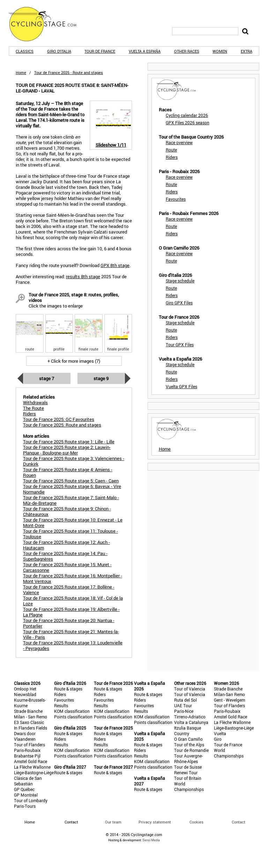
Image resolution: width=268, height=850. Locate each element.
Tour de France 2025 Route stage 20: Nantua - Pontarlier (68, 623)
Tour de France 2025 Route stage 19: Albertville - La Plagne (71, 612)
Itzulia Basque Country (187, 730)
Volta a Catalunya (191, 722)
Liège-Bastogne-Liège (34, 772)
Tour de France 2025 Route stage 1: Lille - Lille (68, 441)
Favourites (176, 199)
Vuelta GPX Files (181, 386)
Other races (186, 51)
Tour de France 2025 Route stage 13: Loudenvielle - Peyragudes (72, 645)
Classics (25, 51)
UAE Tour (183, 705)
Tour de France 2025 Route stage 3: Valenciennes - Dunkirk (73, 461)
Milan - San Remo (30, 716)
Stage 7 (46, 378)
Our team (113, 822)
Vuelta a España (145, 51)
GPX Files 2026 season (187, 122)
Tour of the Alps (189, 744)
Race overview (179, 142)
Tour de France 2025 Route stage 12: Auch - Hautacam (66, 545)
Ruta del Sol (185, 700)
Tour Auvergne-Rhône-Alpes (188, 758)
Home (21, 72)
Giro (218, 739)
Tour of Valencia (189, 689)
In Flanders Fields (30, 728)
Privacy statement (155, 822)
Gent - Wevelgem (229, 700)
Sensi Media (151, 840)
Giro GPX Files (179, 302)
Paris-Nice (183, 711)
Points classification (73, 716)
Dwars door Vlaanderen (25, 736)
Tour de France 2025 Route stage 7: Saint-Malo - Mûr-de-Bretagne (71, 500)
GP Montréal (26, 795)
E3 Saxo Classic (29, 722)
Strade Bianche (28, 711)
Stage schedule (180, 280)
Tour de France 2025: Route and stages (62, 425)
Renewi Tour (186, 772)
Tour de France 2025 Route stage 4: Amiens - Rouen (67, 472)
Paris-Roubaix (27, 750)
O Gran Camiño (188, 739)
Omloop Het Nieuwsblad (25, 691)
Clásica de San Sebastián (28, 780)
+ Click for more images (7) (73, 361)
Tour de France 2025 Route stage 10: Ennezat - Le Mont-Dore (72, 523)
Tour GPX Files (180, 344)
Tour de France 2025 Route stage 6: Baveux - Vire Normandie (72, 489)
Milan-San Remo (229, 694)
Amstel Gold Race (30, 761)
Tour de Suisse (188, 767)
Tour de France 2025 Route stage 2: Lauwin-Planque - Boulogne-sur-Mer (67, 450)
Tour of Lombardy (30, 800)
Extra (246, 51)
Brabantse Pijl (27, 756)
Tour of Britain (187, 778)
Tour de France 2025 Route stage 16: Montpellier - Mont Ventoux (72, 578)
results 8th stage (83, 276)
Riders (172, 157)
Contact (238, 822)
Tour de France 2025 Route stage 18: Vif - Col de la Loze (73, 601)
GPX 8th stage (114, 265)
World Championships (189, 786)
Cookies (196, 822)
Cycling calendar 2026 (187, 115)
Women (220, 51)
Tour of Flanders (29, 744)
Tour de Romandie (191, 750)
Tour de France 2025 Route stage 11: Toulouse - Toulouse (70, 534)
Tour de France (99, 51)
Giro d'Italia (59, 51)
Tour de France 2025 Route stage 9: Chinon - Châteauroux (67, 511)
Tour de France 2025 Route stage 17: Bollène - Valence (68, 590)
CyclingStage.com (47, 24)
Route (171, 150)
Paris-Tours (25, 806)
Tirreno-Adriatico (190, 716)
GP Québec (24, 789)
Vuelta (220, 733)
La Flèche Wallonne (32, 767)
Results (61, 705)
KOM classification (72, 711)
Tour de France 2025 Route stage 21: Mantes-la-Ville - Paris (71, 634)
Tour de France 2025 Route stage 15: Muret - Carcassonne (67, 567)
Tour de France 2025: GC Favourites (58, 419)
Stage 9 (101, 378)
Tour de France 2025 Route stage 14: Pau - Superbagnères (65, 556)
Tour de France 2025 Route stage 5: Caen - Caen (71, 481)
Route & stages (68, 689)
